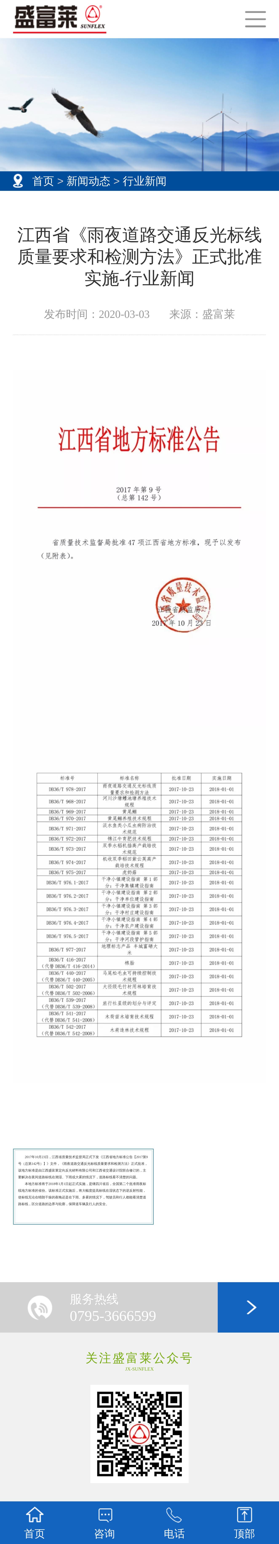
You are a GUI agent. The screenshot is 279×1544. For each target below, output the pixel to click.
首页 (43, 181)
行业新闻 (145, 181)
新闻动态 (88, 181)
